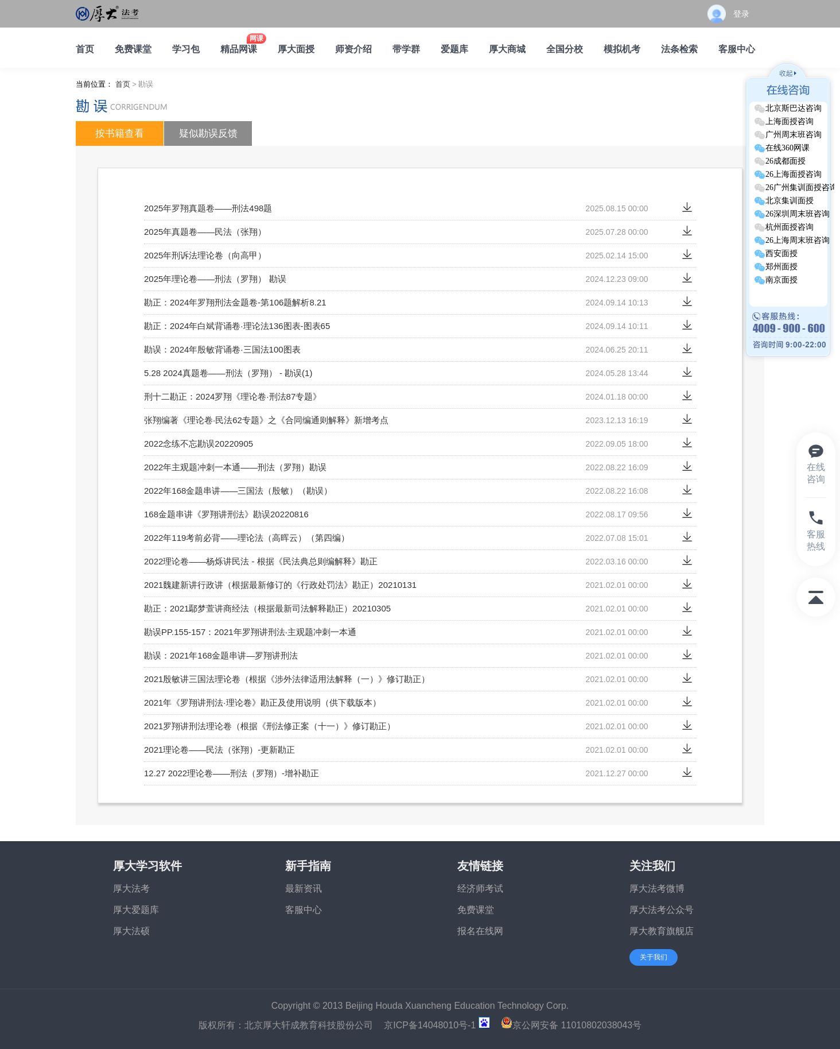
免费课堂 (475, 910)
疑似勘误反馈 (208, 133)
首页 (122, 84)
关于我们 (653, 957)
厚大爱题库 (136, 910)
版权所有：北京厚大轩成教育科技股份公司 (286, 1025)
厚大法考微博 (657, 888)
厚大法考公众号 (661, 910)
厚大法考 (131, 888)
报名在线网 (480, 931)
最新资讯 (303, 888)
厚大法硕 (131, 931)
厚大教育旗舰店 (661, 931)
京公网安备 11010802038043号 (571, 1025)
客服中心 (303, 910)
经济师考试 (480, 888)
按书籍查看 (119, 133)
